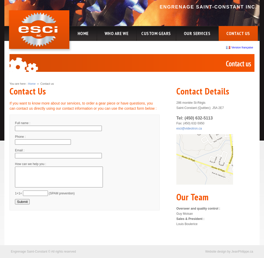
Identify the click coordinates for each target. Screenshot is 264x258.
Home (32, 83)
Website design (215, 251)
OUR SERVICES (197, 33)
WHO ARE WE (117, 33)
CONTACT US (238, 33)
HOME (83, 33)
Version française (240, 47)
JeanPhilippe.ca (242, 251)
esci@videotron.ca (189, 128)
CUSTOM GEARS (156, 33)
